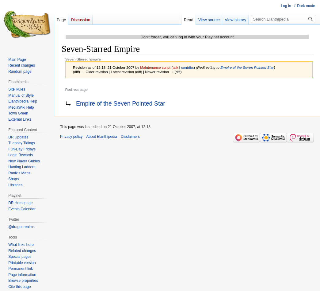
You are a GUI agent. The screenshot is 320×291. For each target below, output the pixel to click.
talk (175, 67)
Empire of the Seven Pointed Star (247, 67)
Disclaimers (130, 136)
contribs (187, 67)
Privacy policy (71, 136)
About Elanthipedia (101, 136)
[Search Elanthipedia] (283, 19)
